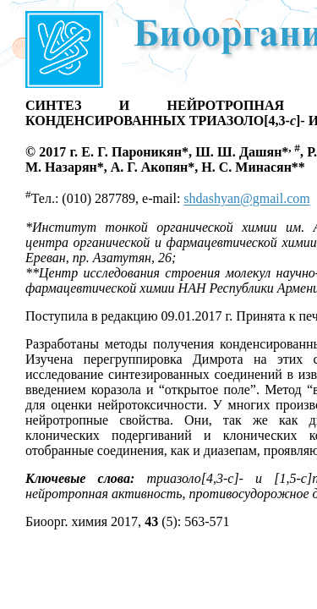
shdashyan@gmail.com (246, 199)
